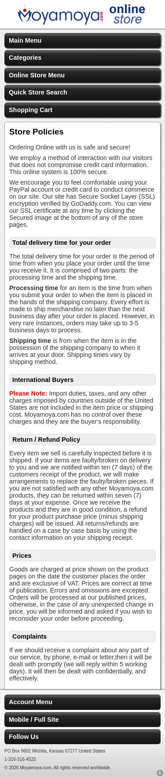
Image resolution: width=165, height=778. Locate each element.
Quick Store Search (38, 92)
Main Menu (25, 40)
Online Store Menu (37, 75)
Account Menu (30, 701)
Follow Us (24, 736)
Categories (25, 57)
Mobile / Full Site (34, 719)
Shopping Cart (30, 109)
